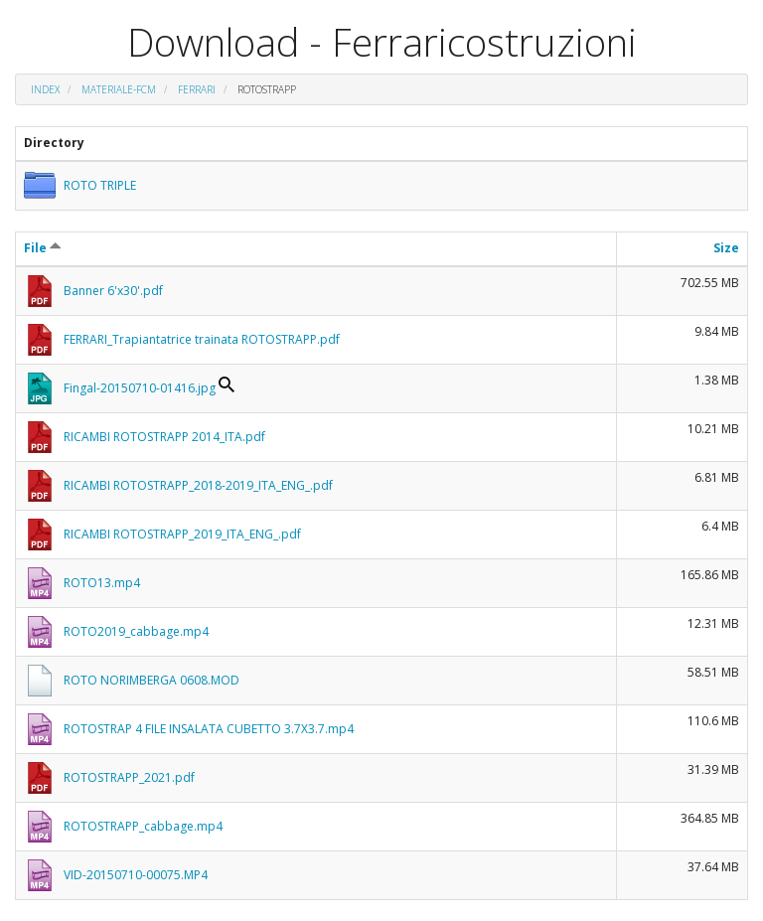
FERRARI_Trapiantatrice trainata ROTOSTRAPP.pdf (202, 339)
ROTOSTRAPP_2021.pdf (129, 777)
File (43, 247)
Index (45, 89)
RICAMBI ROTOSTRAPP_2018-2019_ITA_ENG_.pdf (198, 485)
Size (726, 247)
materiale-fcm (118, 89)
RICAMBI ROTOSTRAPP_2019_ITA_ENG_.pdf (182, 534)
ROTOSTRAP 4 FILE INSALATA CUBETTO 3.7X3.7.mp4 (209, 728)
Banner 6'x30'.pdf (113, 290)
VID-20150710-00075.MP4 (136, 874)
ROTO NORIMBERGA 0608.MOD (151, 680)
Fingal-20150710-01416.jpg (140, 388)
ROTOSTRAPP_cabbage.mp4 (143, 826)
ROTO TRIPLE (100, 185)
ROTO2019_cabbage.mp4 (136, 631)
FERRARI (197, 89)
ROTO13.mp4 (102, 582)
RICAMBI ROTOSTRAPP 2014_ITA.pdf (164, 436)
